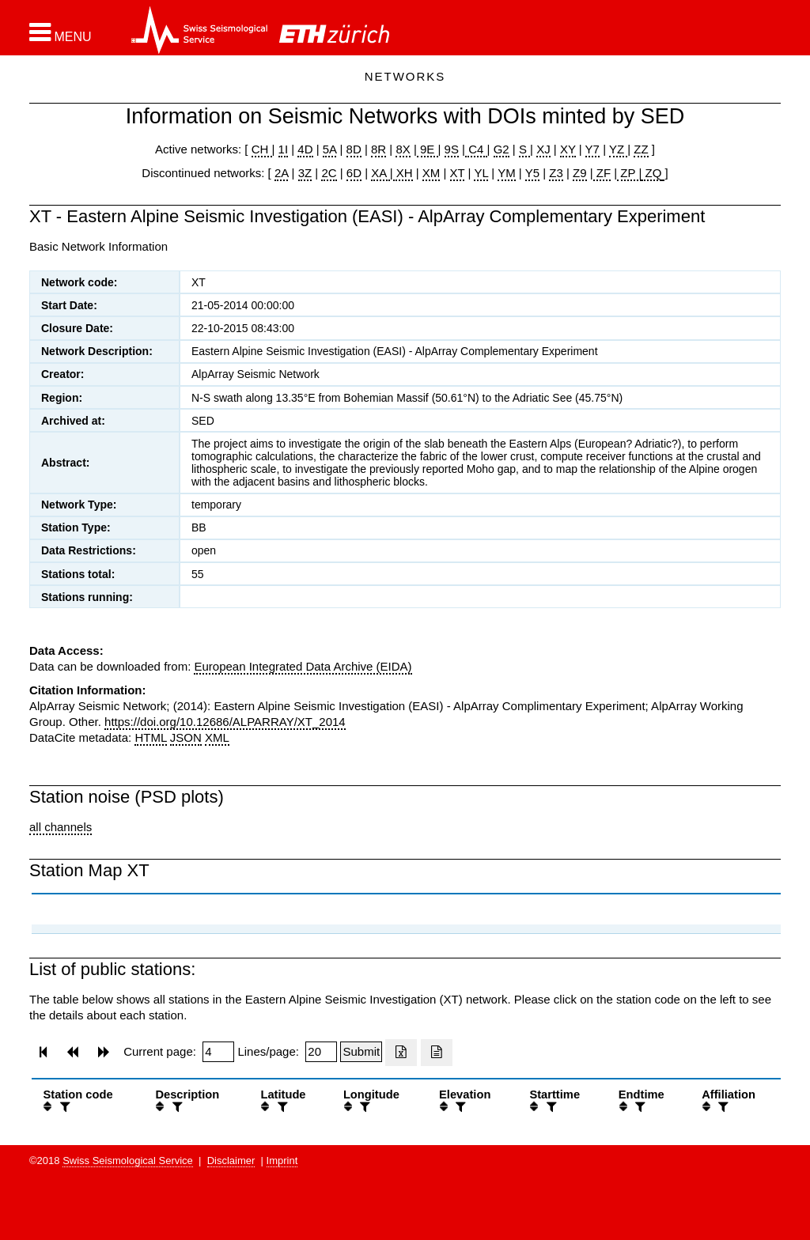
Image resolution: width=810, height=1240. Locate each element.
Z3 (556, 173)
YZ (618, 149)
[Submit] (361, 1052)
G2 (501, 149)
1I (283, 149)
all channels (60, 827)
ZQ (651, 173)
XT (457, 173)
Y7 (592, 149)
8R (378, 149)
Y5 (532, 173)
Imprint (282, 1160)
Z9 (580, 173)
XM (431, 173)
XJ (543, 149)
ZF (602, 173)
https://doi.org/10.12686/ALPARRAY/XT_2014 (225, 721)
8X (403, 149)
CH (262, 149)
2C (328, 173)
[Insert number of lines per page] (321, 1052)
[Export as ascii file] (436, 1052)
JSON (186, 737)
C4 (476, 149)
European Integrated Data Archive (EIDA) (302, 666)
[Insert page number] (218, 1052)
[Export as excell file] (401, 1052)
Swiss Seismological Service (127, 1160)
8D (353, 149)
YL (481, 173)
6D (353, 173)
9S (452, 149)
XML (217, 737)
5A (330, 149)
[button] (60, 32)
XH (403, 173)
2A (281, 173)
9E (427, 149)
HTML (150, 737)
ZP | (629, 173)
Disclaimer (231, 1160)
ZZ (641, 149)
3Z (305, 173)
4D (304, 149)
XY (568, 149)
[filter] (63, 1106)
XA (380, 173)
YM (507, 173)
